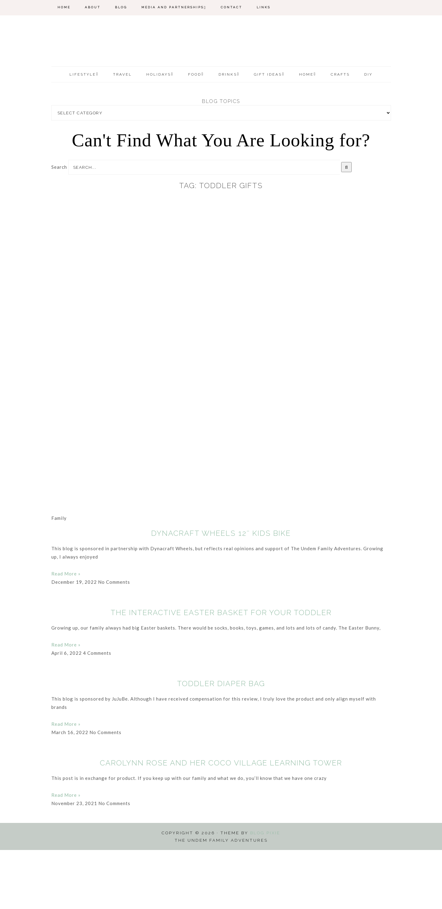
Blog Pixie (265, 891)
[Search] (346, 226)
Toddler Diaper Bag (221, 742)
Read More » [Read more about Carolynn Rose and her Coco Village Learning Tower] (66, 854)
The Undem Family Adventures (221, 71)
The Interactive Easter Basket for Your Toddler (221, 671)
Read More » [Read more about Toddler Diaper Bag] (66, 783)
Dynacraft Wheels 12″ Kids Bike (221, 592)
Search (59, 226)
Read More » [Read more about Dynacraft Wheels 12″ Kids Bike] (66, 632)
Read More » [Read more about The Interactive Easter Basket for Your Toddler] (66, 703)
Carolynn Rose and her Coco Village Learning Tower (221, 821)
